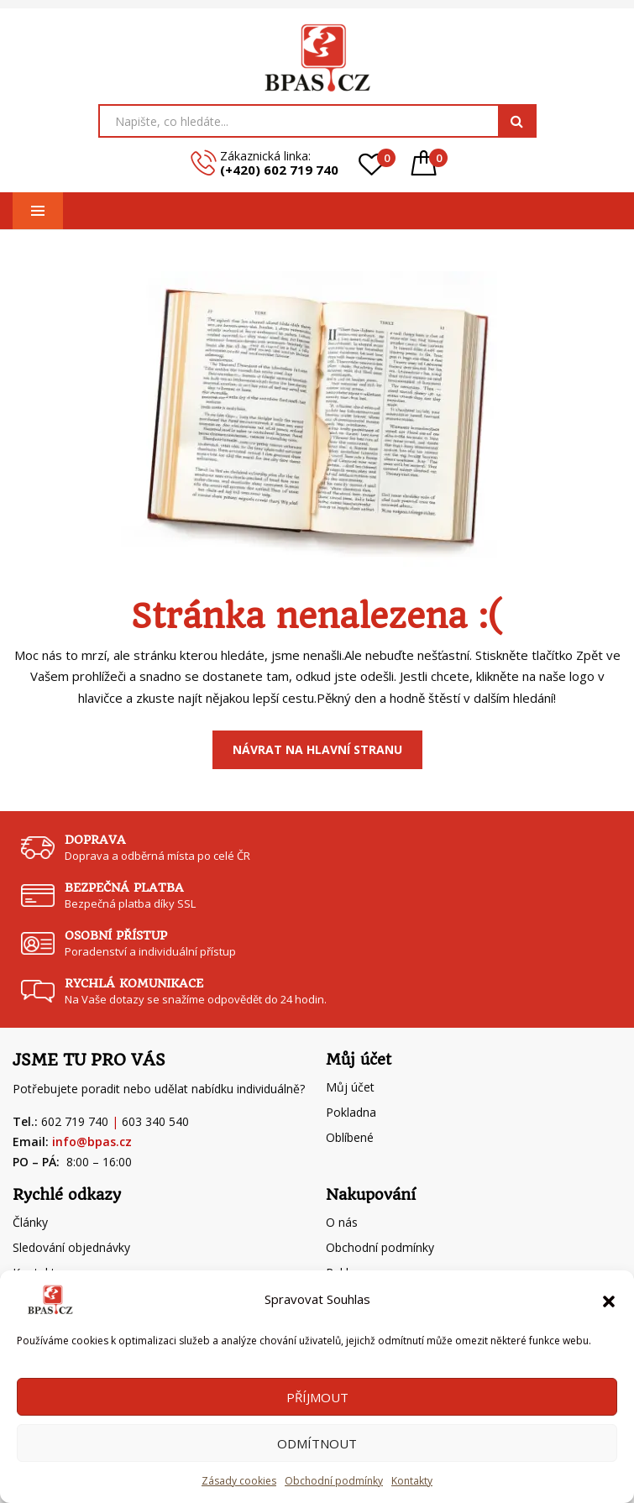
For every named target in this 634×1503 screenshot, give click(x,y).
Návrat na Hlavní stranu (317, 749)
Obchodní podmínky (334, 1481)
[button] (608, 1299)
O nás (342, 1222)
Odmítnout (317, 1443)
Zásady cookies (239, 1481)
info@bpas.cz (92, 1142)
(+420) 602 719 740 (279, 169)
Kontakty (411, 1481)
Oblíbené (350, 1137)
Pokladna (351, 1112)
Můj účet (350, 1087)
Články (30, 1222)
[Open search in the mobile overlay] (317, 121)
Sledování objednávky (71, 1247)
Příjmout (317, 1397)
